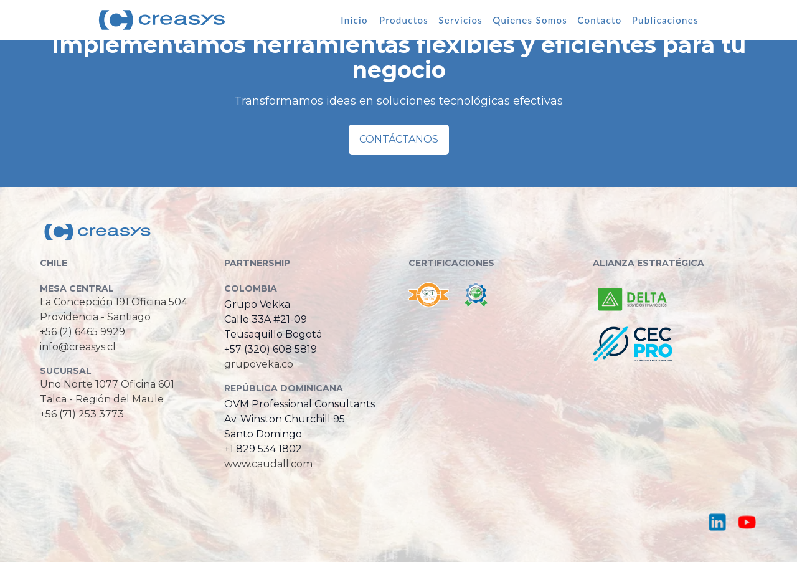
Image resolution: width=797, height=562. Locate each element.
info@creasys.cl (78, 347)
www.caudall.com (268, 464)
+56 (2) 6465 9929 (82, 332)
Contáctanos (398, 139)
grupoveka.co (258, 364)
